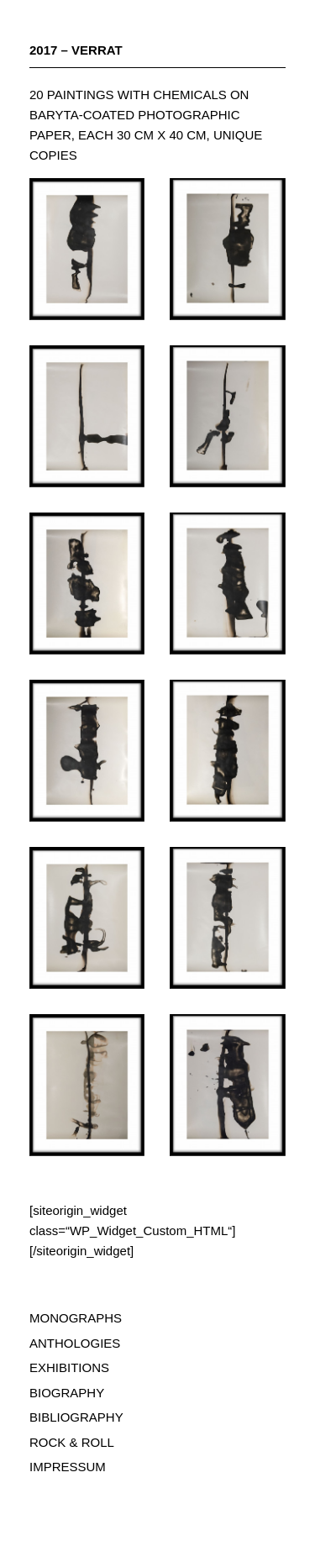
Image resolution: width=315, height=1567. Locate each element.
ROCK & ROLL (71, 1442)
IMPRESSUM (67, 1466)
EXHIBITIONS (69, 1367)
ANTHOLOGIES (74, 1343)
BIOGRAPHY (66, 1393)
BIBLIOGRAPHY (76, 1417)
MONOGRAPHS (75, 1318)
